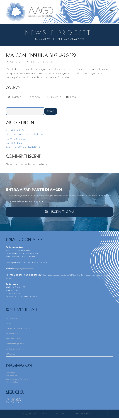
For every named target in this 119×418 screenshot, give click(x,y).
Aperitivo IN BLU (16, 130)
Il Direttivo (10, 354)
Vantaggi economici (15, 349)
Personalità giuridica (15, 343)
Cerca (50, 111)
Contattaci (10, 373)
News (38, 39)
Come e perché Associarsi (17, 379)
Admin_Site (16, 62)
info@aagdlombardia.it (23, 268)
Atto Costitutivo (13, 318)
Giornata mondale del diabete (26, 134)
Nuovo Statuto (12, 333)
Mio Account (11, 376)
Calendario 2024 (16, 138)
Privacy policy (12, 382)
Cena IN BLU (14, 142)
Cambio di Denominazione (18, 328)
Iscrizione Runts (13, 338)
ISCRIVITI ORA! (59, 212)
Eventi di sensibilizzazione (23, 146)
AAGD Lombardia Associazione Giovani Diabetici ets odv (53, 414)
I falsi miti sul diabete (41, 62)
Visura (9, 323)
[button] (111, 11)
